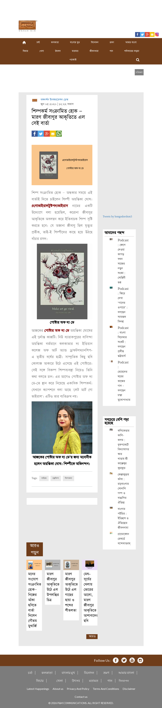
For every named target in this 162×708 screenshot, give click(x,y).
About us (58, 688)
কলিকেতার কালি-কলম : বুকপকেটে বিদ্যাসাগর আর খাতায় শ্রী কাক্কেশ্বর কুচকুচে (123, 449)
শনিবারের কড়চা (131, 51)
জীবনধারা (94, 51)
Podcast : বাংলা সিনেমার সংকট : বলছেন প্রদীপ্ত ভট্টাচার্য (123, 342)
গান (111, 51)
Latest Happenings (38, 688)
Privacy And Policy (78, 688)
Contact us (81, 696)
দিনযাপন (124, 680)
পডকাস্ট (72, 59)
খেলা (41, 51)
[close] (139, 72)
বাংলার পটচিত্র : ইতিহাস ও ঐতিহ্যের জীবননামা (123, 518)
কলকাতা (55, 42)
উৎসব (58, 51)
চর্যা (38, 42)
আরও (92, 636)
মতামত (75, 51)
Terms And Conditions (106, 688)
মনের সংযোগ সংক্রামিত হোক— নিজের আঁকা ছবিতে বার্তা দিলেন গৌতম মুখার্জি (34, 599)
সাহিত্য (44, 478)
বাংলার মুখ (75, 42)
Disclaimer (129, 688)
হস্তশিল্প (56, 478)
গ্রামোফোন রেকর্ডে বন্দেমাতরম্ (124, 539)
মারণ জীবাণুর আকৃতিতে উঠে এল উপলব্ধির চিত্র (53, 586)
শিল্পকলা (68, 478)
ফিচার (25, 51)
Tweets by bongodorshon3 (117, 216)
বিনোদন (94, 42)
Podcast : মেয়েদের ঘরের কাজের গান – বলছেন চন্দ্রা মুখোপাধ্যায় (124, 381)
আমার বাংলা (130, 42)
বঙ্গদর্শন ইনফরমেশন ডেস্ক (54, 100)
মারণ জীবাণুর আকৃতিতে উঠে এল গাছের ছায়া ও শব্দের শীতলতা (71, 594)
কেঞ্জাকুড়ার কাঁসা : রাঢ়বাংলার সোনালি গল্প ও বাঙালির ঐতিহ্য (123, 489)
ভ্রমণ (112, 42)
